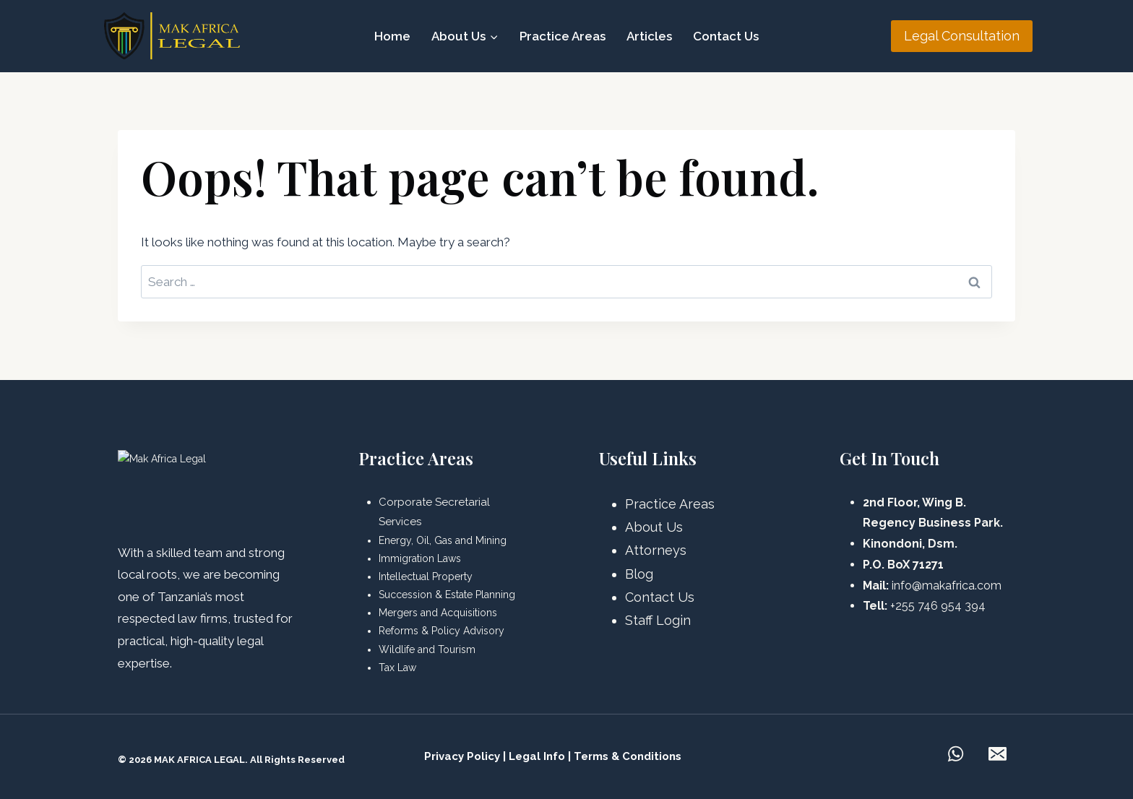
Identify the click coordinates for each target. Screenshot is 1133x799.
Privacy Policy (462, 756)
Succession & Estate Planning (447, 594)
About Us (654, 527)
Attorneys (655, 550)
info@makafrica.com (946, 585)
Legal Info (537, 756)
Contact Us (726, 36)
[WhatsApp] (955, 754)
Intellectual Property (426, 576)
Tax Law (397, 667)
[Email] (997, 754)
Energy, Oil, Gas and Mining (443, 540)
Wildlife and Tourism (427, 649)
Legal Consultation (962, 35)
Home (392, 36)
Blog (639, 574)
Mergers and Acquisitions (438, 612)
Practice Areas (563, 36)
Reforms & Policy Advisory (441, 630)
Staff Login (658, 620)
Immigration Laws (420, 558)
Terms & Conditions (627, 756)
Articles (649, 36)
